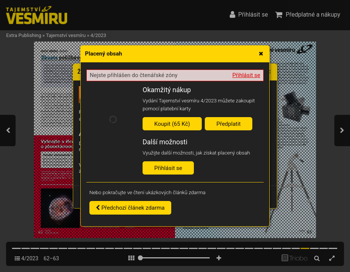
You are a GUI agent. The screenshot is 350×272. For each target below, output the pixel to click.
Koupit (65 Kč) (172, 124)
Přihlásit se (246, 75)
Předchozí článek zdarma (130, 207)
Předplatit (228, 124)
